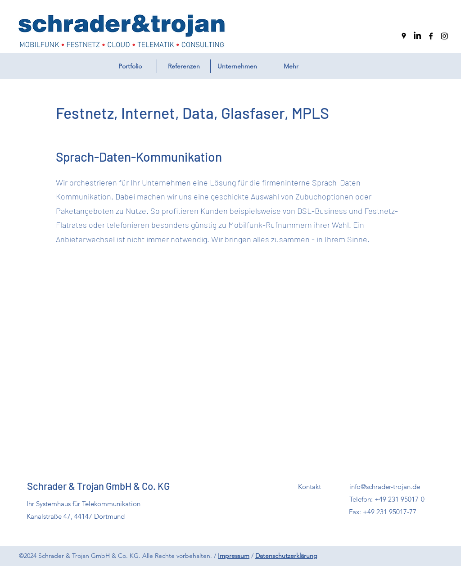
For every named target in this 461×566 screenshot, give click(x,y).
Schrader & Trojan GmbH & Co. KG (98, 486)
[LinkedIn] (417, 36)
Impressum (233, 556)
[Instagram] (444, 36)
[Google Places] (403, 36)
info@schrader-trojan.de (384, 486)
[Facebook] (430, 36)
